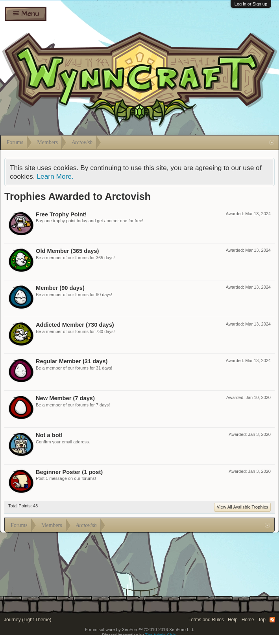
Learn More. (55, 176)
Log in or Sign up (251, 4)
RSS (272, 619)
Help (233, 619)
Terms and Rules (206, 619)
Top (262, 619)
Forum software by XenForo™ (139, 629)
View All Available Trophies (242, 507)
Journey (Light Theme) (28, 619)
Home (248, 619)
